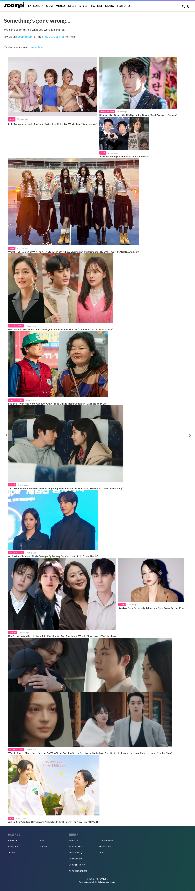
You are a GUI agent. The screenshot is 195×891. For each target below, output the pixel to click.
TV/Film (12, 632)
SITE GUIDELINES (53, 36)
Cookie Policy (75, 858)
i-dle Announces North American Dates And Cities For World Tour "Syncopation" (52, 124)
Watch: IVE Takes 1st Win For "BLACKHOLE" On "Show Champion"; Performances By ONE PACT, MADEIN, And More (73, 251)
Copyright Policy (77, 864)
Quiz (49, 5)
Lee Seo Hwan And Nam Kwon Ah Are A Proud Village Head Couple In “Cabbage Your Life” (58, 403)
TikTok (41, 840)
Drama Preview (107, 111)
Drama (12, 485)
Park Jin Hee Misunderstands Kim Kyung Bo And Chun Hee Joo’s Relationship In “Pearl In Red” (60, 329)
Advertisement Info (78, 870)
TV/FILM (96, 5)
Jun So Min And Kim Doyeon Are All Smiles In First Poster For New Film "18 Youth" (53, 821)
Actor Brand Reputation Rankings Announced (124, 156)
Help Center (105, 846)
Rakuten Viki (103, 882)
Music (109, 5)
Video (60, 5)
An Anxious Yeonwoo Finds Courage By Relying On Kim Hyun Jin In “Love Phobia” (53, 556)
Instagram (13, 846)
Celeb (72, 5)
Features (124, 5)
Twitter (11, 852)
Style (83, 5)
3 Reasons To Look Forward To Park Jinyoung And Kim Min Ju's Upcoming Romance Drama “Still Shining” (65, 488)
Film (11, 818)
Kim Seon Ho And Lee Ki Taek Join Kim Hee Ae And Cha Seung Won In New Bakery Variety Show (62, 635)
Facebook (12, 840)
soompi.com (25, 36)
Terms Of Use (75, 846)
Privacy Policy (75, 852)
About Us (73, 840)
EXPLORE (34, 5)
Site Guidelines (106, 840)
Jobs (101, 852)
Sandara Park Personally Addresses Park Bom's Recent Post (151, 608)
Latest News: (37, 47)
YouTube (42, 846)
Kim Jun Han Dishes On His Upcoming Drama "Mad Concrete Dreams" (138, 115)
